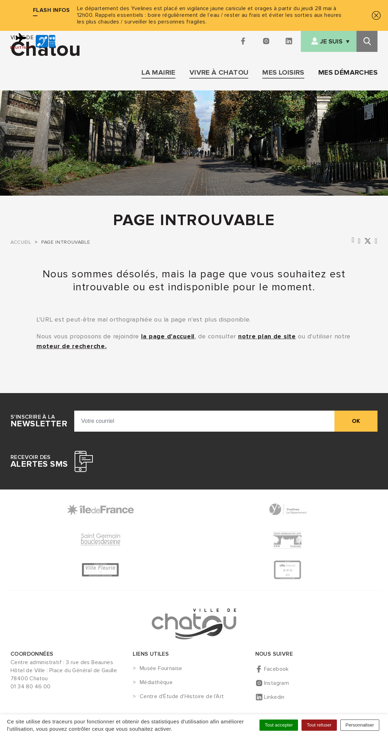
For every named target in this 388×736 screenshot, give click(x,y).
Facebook (276, 669)
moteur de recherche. (71, 346)
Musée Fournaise (161, 669)
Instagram (276, 683)
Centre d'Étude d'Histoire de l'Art (182, 697)
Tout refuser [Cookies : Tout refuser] (319, 725)
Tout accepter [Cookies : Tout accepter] (279, 725)
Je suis (331, 41)
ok (356, 421)
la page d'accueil (168, 336)
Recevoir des (39, 461)
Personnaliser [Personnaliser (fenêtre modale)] (360, 725)
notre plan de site (267, 336)
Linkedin (274, 697)
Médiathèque (156, 683)
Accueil (21, 242)
